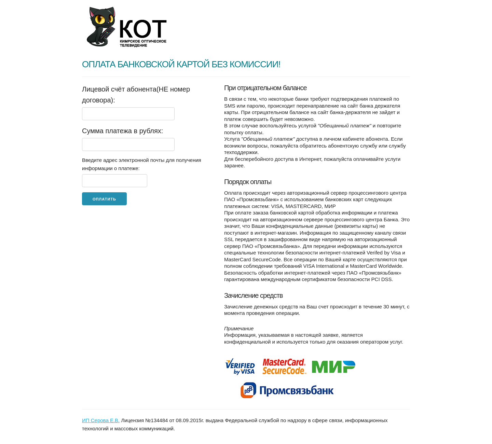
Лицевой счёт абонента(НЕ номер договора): (136, 94)
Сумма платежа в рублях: (122, 131)
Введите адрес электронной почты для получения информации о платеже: (141, 164)
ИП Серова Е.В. (101, 420)
